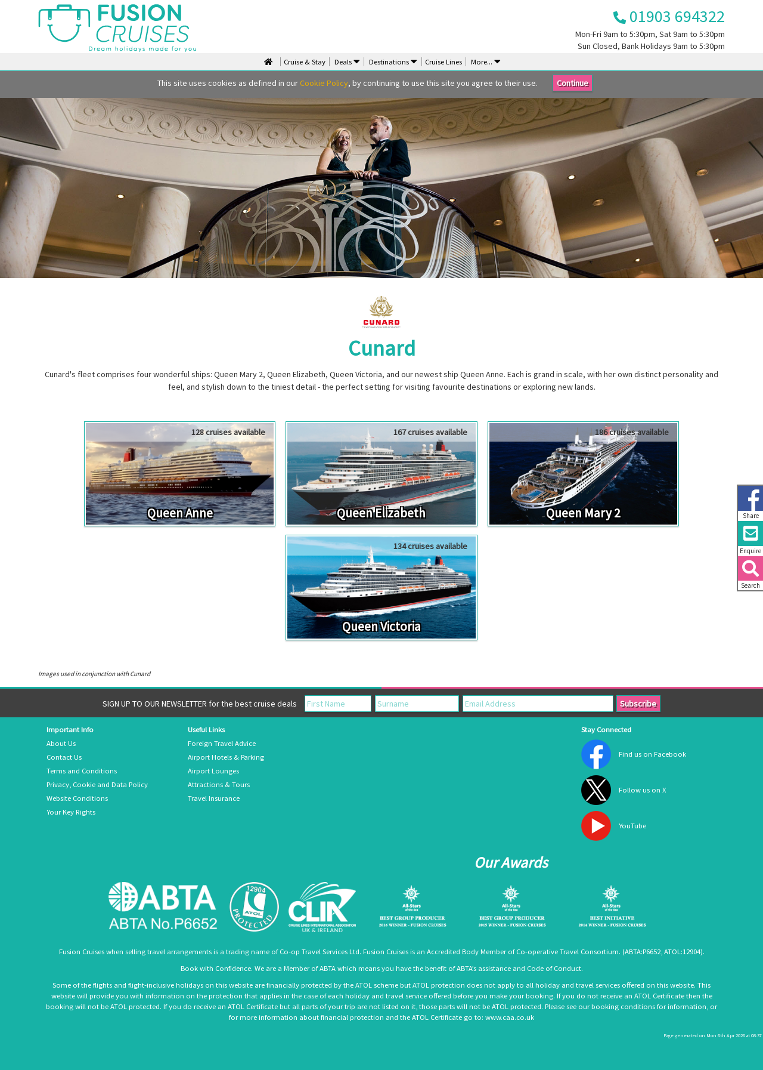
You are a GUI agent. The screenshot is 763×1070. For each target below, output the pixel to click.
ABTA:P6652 (642, 951)
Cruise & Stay (304, 61)
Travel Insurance (214, 798)
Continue (572, 83)
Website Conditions (77, 798)
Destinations (392, 61)
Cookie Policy (324, 83)
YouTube (632, 825)
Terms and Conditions (81, 770)
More (485, 61)
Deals (346, 61)
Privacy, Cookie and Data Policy (97, 784)
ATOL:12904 (682, 951)
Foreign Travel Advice (222, 743)
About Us (61, 743)
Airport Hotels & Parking (226, 757)
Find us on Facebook (652, 754)
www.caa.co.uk (509, 1017)
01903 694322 (669, 16)
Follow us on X (642, 789)
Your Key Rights (70, 811)
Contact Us (64, 757)
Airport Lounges (213, 770)
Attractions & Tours (219, 784)
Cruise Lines (443, 61)
